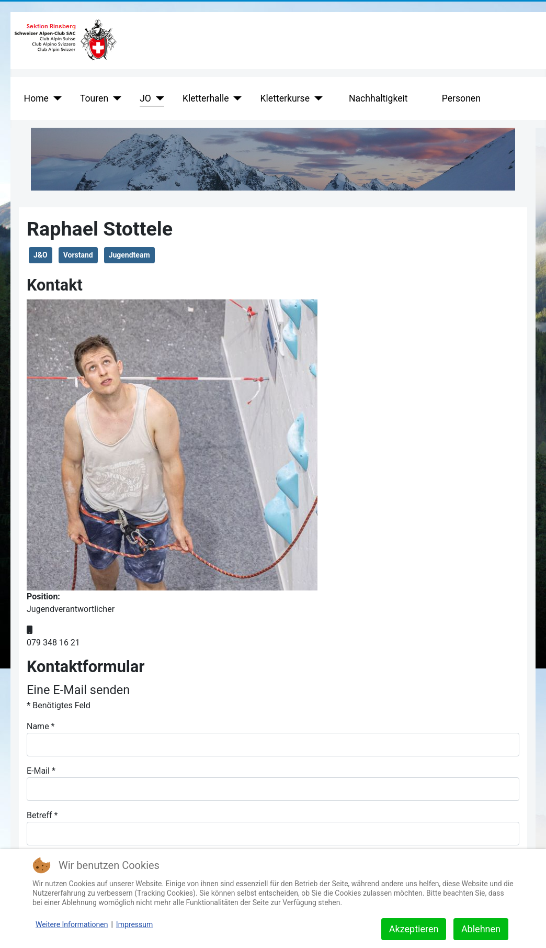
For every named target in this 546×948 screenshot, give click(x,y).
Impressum (134, 924)
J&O (40, 255)
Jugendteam (129, 255)
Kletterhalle (206, 98)
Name (41, 726)
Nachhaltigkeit (378, 98)
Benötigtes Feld (58, 705)
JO (145, 98)
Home (36, 98)
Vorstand (78, 255)
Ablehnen (480, 928)
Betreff (42, 815)
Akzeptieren (414, 928)
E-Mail (41, 771)
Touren (94, 98)
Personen (461, 98)
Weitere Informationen (72, 924)
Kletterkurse (285, 98)
